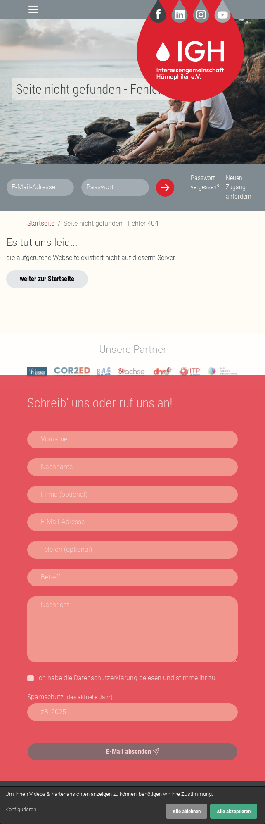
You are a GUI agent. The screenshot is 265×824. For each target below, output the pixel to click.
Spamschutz (70, 697)
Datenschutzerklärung (105, 678)
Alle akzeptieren (234, 811)
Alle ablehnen (187, 811)
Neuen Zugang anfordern (238, 187)
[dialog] (132, 805)
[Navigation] (33, 8)
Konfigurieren (20, 809)
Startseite (40, 223)
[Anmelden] (165, 188)
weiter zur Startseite (47, 279)
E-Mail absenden (132, 751)
